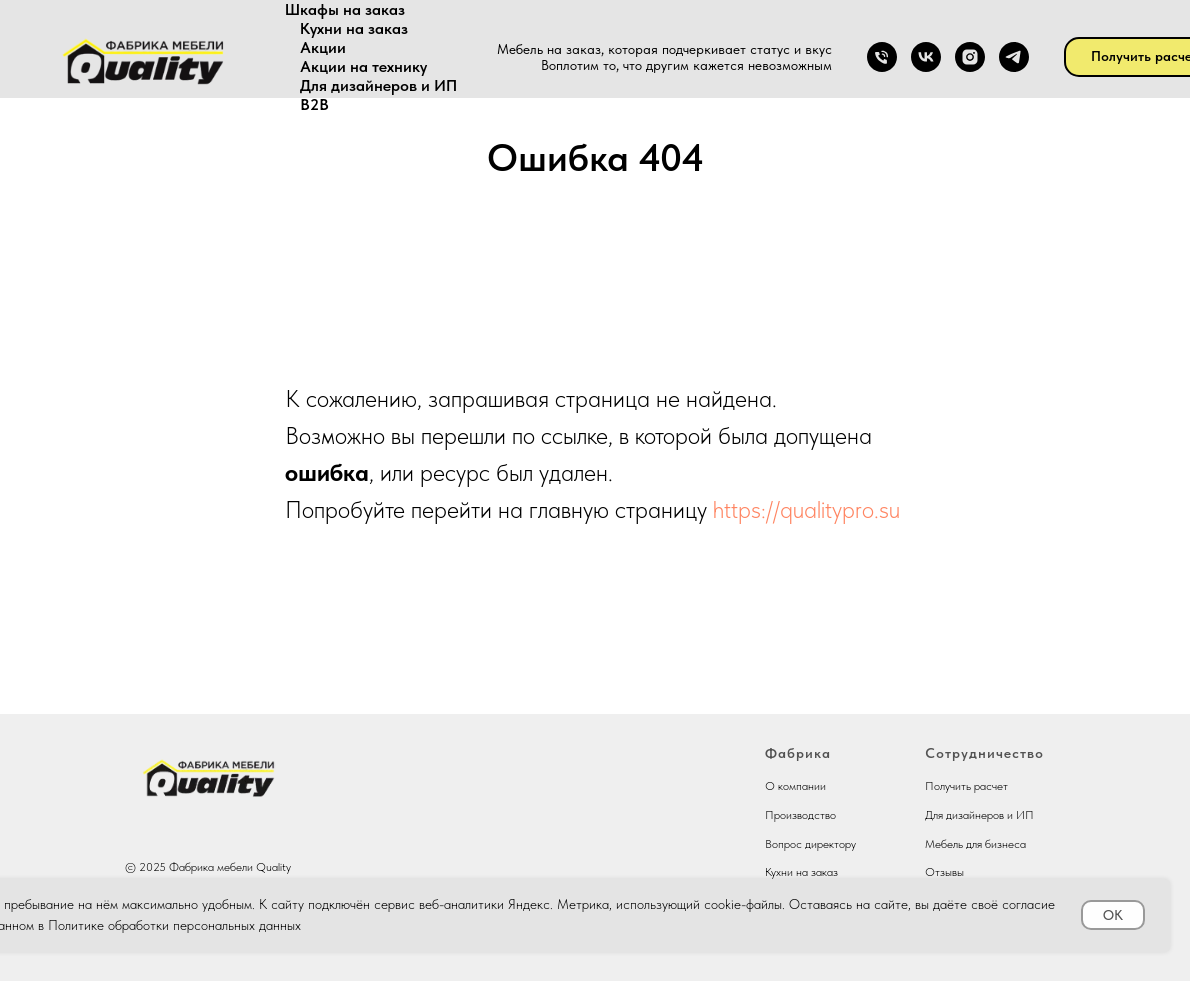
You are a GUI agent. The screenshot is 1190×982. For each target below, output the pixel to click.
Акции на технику (363, 66)
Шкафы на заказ (345, 9)
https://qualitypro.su (806, 509)
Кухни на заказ (354, 28)
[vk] (926, 57)
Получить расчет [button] (966, 786)
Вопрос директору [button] (810, 844)
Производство (800, 815)
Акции (323, 47)
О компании (795, 786)
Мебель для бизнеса (975, 844)
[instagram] (970, 57)
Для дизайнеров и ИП (378, 85)
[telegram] (1014, 57)
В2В (314, 104)
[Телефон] (882, 57)
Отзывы (944, 872)
